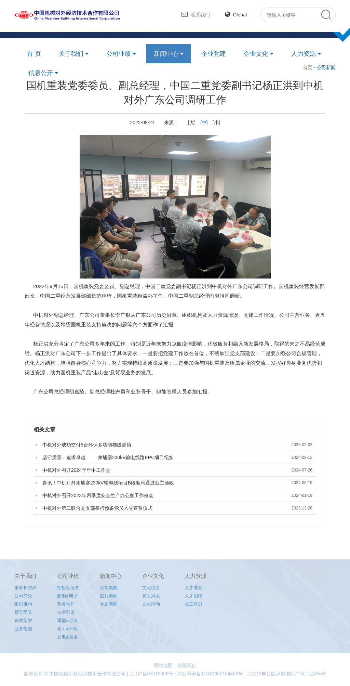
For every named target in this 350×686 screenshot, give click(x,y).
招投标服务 (68, 587)
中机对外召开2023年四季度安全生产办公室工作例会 (97, 495)
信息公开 (40, 72)
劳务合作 (66, 604)
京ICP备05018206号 (151, 673)
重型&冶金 (67, 620)
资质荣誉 (23, 620)
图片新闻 (109, 595)
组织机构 (23, 604)
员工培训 (193, 604)
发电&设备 (67, 636)
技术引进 (66, 612)
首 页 (34, 53)
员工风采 (151, 595)
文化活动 (151, 604)
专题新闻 (109, 604)
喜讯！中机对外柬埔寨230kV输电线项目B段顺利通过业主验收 (108, 483)
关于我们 (71, 53)
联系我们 (195, 14)
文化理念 (151, 587)
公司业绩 (118, 53)
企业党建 (213, 53)
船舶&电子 (67, 595)
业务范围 (23, 628)
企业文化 (256, 53)
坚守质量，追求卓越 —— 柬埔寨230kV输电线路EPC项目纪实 (108, 457)
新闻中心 (166, 53)
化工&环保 (67, 628)
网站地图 (163, 665)
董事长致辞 (25, 587)
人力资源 (303, 53)
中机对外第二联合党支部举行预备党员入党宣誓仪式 (97, 508)
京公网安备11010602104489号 (210, 673)
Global (236, 14)
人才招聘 (193, 595)
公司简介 (23, 595)
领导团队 (23, 612)
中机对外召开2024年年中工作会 (76, 470)
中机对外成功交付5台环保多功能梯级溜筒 (86, 445)
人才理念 (193, 587)
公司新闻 (109, 587)
